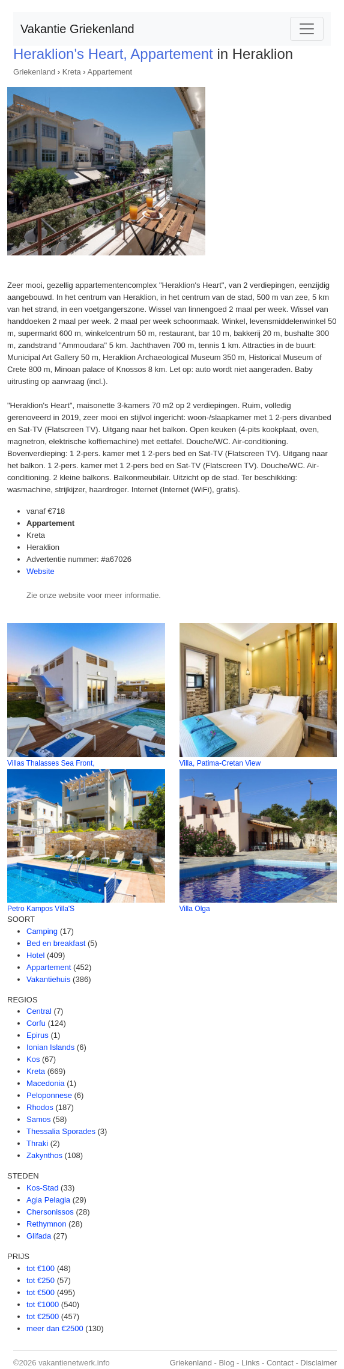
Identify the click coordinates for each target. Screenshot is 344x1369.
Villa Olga (195, 908)
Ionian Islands (50, 1047)
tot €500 (40, 1292)
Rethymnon (46, 1223)
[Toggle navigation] (307, 29)
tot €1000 (42, 1304)
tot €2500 (42, 1316)
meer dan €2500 (54, 1328)
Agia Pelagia (48, 1199)
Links (250, 1362)
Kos (33, 1059)
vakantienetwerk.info (74, 1362)
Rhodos (39, 1107)
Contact (280, 1362)
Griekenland (34, 71)
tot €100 (40, 1268)
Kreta (71, 71)
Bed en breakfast (55, 943)
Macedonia (45, 1083)
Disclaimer (318, 1362)
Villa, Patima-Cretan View (220, 763)
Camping (42, 931)
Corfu (36, 1023)
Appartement (110, 71)
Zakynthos (44, 1155)
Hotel (35, 955)
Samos (38, 1119)
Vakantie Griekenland (77, 28)
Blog (226, 1362)
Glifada (38, 1235)
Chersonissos (50, 1211)
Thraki (37, 1143)
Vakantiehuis (48, 979)
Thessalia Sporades (60, 1131)
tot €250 (40, 1280)
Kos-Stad (42, 1187)
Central (39, 1011)
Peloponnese (49, 1095)
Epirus (37, 1035)
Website (40, 571)
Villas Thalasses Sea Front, (51, 763)
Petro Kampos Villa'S (40, 908)
